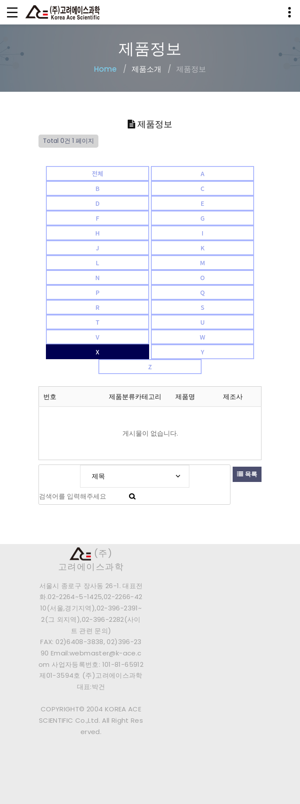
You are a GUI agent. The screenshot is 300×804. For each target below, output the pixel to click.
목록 (247, 474)
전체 (97, 173)
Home (105, 69)
